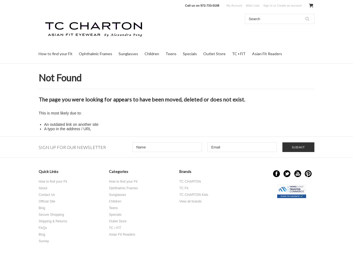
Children (152, 53)
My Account (234, 5)
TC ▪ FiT (239, 53)
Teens (170, 53)
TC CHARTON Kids (193, 195)
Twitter (287, 173)
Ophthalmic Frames (95, 53)
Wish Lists (253, 5)
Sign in (267, 5)
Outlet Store (214, 53)
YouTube (297, 173)
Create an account (289, 5)
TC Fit (183, 188)
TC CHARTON (190, 181)
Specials (190, 53)
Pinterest (308, 173)
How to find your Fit (56, 53)
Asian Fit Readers (267, 53)
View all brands (190, 201)
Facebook (276, 173)
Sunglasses (128, 53)
